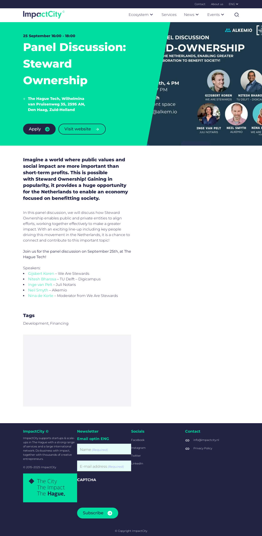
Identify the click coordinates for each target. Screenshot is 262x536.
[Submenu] (237, 4)
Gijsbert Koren (41, 279)
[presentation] (112, 494)
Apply (35, 129)
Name (94, 449)
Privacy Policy (202, 448)
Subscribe (93, 512)
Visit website (77, 129)
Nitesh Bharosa (42, 284)
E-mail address (102, 466)
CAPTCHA (86, 480)
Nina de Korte (40, 301)
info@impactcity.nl (206, 440)
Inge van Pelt (40, 290)
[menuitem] (200, 4)
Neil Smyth (38, 295)
